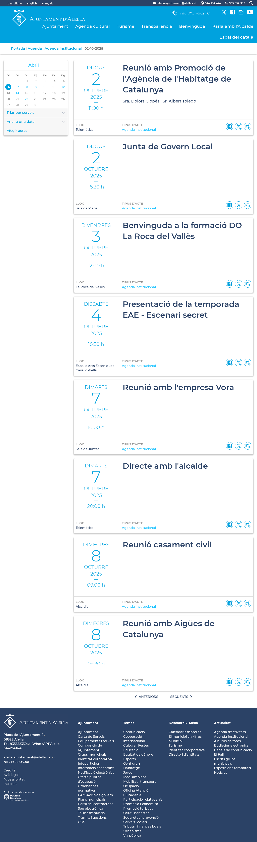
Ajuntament (55, 26)
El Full (219, 754)
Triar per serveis (36, 113)
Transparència (156, 26)
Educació (130, 750)
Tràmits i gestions (92, 817)
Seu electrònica (90, 808)
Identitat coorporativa (187, 750)
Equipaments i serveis (96, 741)
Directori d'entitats (184, 754)
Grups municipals (92, 754)
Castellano (15, 3)
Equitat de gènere (138, 754)
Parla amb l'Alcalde (232, 26)
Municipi (176, 741)
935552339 (18, 744)
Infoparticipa (88, 763)
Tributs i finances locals (142, 826)
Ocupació (131, 786)
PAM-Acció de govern (95, 795)
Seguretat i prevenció (141, 817)
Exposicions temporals (232, 768)
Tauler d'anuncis (91, 813)
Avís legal (11, 775)
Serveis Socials (135, 822)
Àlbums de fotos (227, 741)
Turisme (125, 26)
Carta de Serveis (91, 737)
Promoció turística (138, 808)
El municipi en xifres (185, 737)
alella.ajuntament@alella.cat (28, 757)
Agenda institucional (63, 48)
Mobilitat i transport (139, 782)
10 (44, 87)
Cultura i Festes (136, 745)
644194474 (12, 748)
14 (17, 93)
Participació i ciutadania (143, 799)
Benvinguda (192, 26)
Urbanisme (132, 831)
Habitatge (131, 768)
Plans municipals (92, 799)
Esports (129, 759)
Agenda (35, 48)
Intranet (10, 784)
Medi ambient (134, 777)
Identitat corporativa (95, 759)
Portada (18, 48)
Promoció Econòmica (140, 804)
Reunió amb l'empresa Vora (178, 387)
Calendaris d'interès (185, 732)
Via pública (132, 835)
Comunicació (134, 732)
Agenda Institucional (231, 737)
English (32, 3)
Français (47, 3)
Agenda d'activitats (230, 732)
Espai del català (236, 37)
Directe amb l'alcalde (165, 466)
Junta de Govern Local (168, 146)
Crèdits (9, 770)
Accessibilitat (14, 779)
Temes (128, 723)
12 (63, 87)
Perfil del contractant (95, 804)
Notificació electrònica (96, 772)
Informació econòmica (96, 768)
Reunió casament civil (167, 544)
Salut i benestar (136, 813)
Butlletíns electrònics (231, 745)
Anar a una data (36, 122)
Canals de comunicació (233, 750)
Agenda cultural (92, 26)
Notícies (220, 772)
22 (26, 99)
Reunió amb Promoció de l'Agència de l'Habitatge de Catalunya (177, 78)
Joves (127, 772)
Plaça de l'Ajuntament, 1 (23, 735)
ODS (81, 822)
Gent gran (131, 763)
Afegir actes (17, 131)
